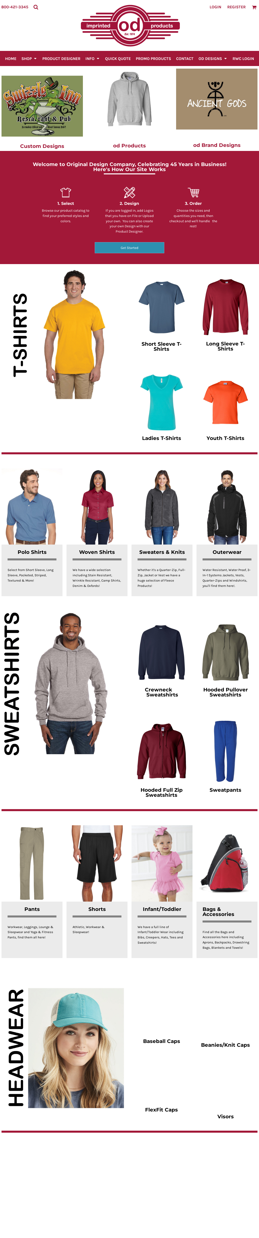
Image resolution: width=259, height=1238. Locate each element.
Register (236, 7)
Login (215, 7)
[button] (35, 7)
